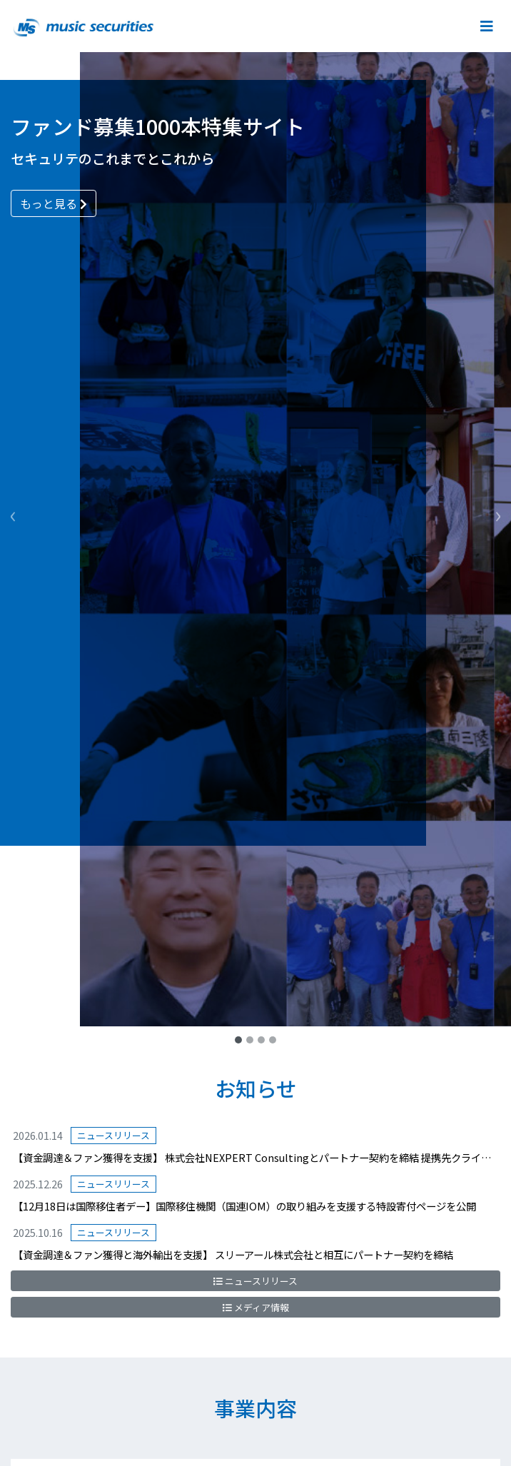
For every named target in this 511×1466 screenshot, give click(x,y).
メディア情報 (256, 1307)
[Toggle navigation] (485, 26)
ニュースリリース (255, 1281)
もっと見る (53, 203)
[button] (13, 513)
